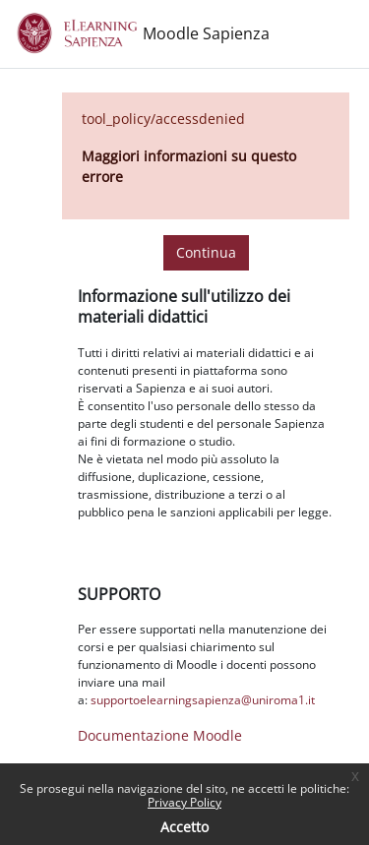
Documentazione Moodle (160, 735)
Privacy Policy (184, 802)
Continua (206, 252)
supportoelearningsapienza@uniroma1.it (203, 700)
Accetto (184, 826)
